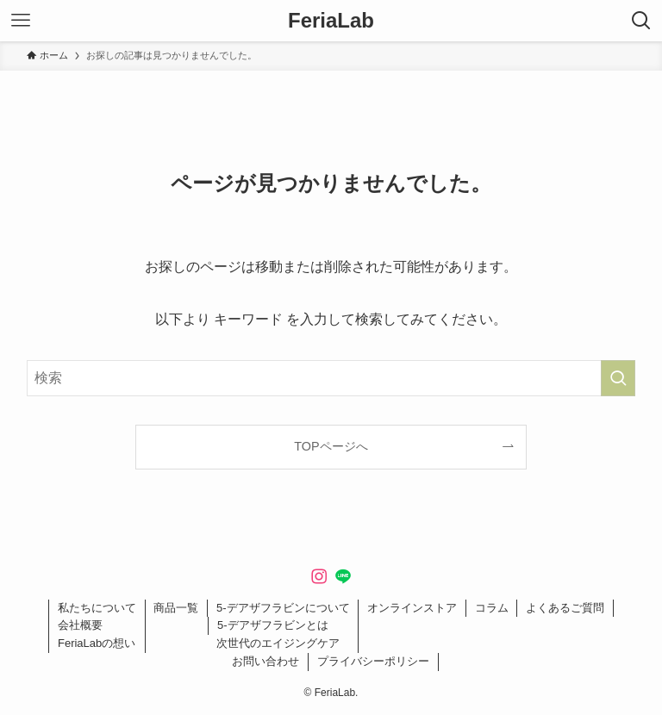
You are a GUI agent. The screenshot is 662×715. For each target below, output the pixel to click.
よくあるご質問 (565, 607)
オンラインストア (412, 607)
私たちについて (97, 607)
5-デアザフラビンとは (272, 625)
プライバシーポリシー (373, 661)
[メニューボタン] (20, 20)
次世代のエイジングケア (278, 643)
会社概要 (80, 625)
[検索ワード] (331, 378)
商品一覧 (175, 607)
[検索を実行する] (618, 378)
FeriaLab (331, 20)
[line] (343, 576)
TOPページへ (330, 446)
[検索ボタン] (641, 20)
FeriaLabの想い (96, 643)
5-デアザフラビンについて (283, 607)
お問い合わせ (265, 661)
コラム (492, 607)
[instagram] (318, 576)
